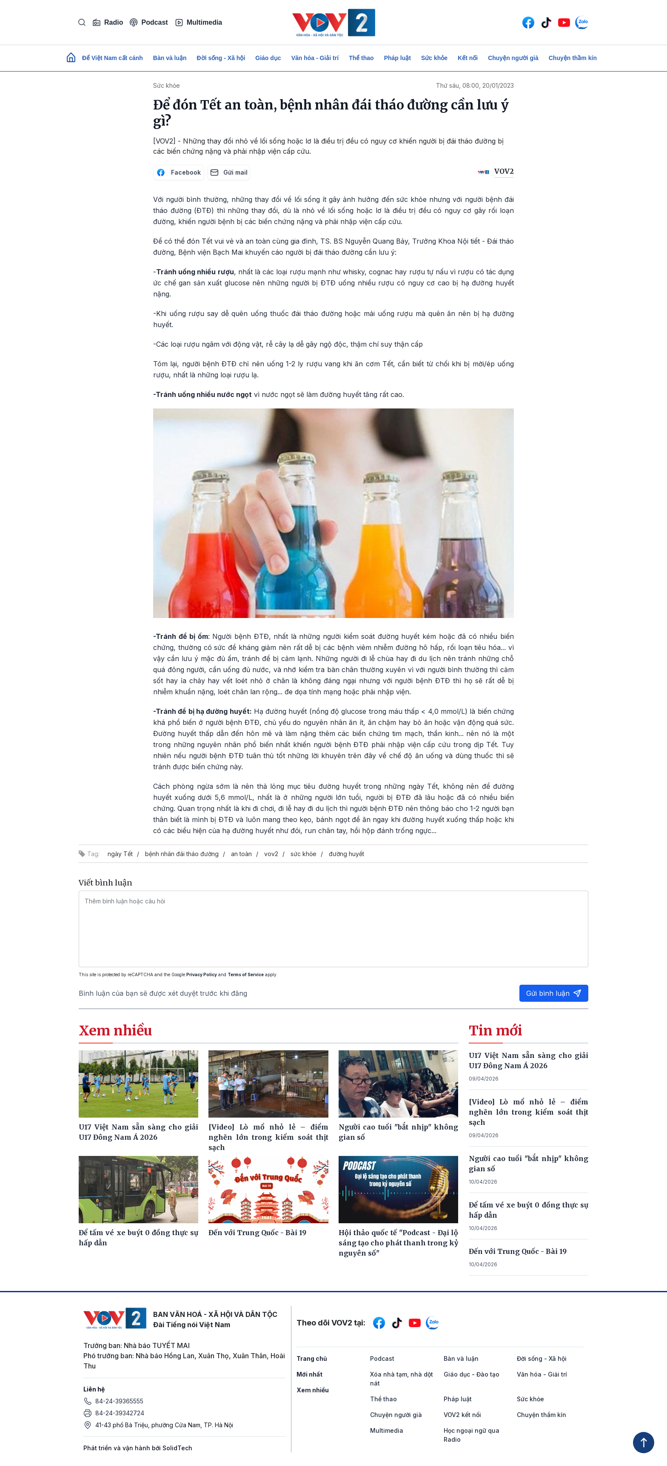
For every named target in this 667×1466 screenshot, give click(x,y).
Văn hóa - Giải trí (315, 58)
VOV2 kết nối (462, 1414)
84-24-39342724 (119, 1413)
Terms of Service (246, 974)
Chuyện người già (513, 58)
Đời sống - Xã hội (221, 58)
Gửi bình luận (553, 993)
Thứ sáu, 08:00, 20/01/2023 (475, 85)
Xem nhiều (312, 1390)
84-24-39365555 (119, 1401)
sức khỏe (303, 853)
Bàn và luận (170, 58)
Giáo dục (268, 58)
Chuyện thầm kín (573, 58)
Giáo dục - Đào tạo (471, 1374)
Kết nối (468, 58)
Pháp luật (397, 58)
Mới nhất (309, 1374)
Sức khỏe (434, 58)
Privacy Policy (201, 974)
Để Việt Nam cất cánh (112, 58)
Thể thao (361, 58)
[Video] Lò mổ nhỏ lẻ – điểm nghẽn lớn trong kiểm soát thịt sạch (529, 1112)
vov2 (271, 853)
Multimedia (198, 22)
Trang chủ (311, 1358)
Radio (107, 22)
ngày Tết (120, 853)
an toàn (241, 853)
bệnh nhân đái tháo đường (182, 853)
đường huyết (346, 853)
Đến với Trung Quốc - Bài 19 (518, 1251)
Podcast (149, 22)
